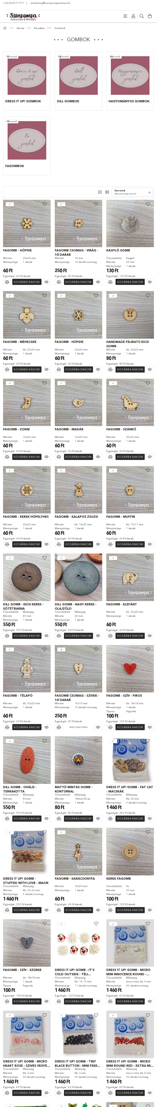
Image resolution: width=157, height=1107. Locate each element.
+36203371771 (13, 2)
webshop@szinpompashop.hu (50, 2)
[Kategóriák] (125, 16)
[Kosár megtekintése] (150, 16)
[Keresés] (142, 16)
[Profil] (133, 16)
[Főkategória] (5, 28)
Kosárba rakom (27, 281)
